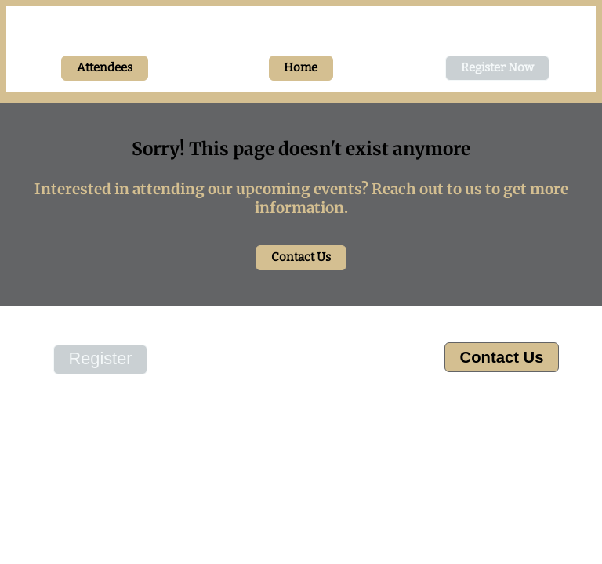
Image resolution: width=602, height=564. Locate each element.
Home (300, 67)
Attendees (104, 67)
